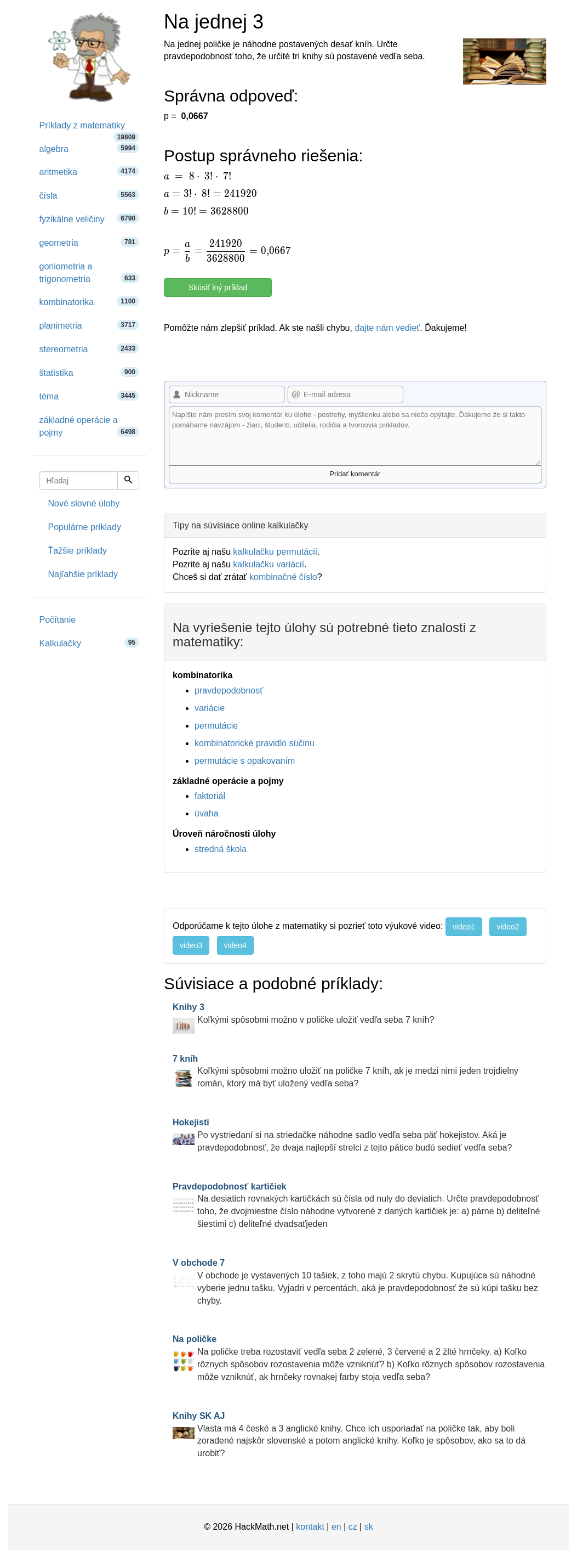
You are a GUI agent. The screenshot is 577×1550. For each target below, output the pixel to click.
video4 (235, 945)
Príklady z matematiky (89, 129)
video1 (464, 926)
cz (353, 1526)
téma (89, 396)
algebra (89, 148)
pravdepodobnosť (229, 690)
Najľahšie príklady (83, 574)
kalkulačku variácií (268, 564)
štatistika (89, 372)
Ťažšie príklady (77, 550)
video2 (507, 926)
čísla (89, 195)
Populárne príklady (84, 527)
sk (368, 1526)
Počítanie (57, 619)
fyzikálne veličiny (89, 218)
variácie (210, 708)
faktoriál (210, 796)
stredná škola (221, 849)
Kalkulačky (89, 643)
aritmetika (89, 171)
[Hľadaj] (128, 480)
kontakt (310, 1526)
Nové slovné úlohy (84, 503)
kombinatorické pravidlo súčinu (255, 743)
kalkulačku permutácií (275, 551)
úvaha (207, 813)
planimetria (89, 325)
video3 (191, 945)
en (336, 1526)
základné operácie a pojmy (89, 426)
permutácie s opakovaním (245, 760)
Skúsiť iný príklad (217, 287)
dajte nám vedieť (387, 327)
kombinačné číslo (283, 577)
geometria (89, 242)
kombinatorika (89, 301)
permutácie (216, 725)
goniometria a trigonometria (89, 273)
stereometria (89, 348)
